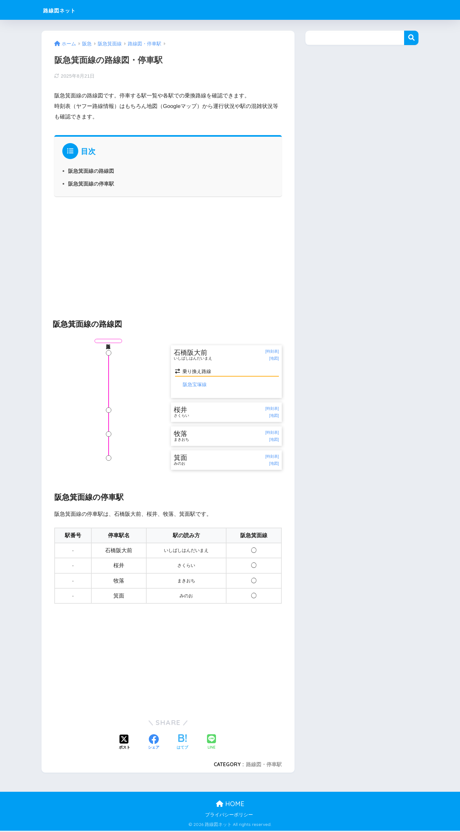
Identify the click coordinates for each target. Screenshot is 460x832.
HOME (230, 805)
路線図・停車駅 (264, 765)
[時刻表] (272, 351)
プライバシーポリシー (229, 815)
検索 (411, 38)
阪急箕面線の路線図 (91, 171)
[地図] (274, 358)
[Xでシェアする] (124, 743)
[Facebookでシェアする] (153, 743)
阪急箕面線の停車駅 (91, 184)
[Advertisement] (168, 254)
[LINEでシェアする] (211, 743)
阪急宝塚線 (195, 384)
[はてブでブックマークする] (182, 743)
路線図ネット (66, 9)
